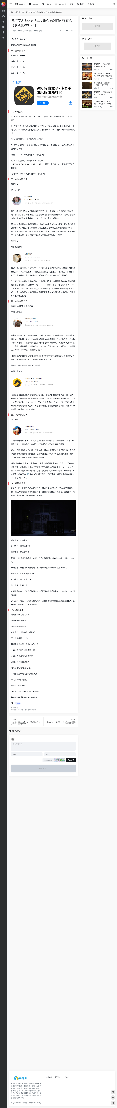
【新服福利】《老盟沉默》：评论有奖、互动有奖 (103, 103)
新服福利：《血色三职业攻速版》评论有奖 (103, 65)
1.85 (33, 164)
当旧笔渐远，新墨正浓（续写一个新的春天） (102, 84)
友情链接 (91, 4)
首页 (12, 12)
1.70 (15, 164)
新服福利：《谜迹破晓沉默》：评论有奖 (103, 93)
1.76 (21, 164)
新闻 (22, 12)
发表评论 (71, 760)
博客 (71, 4)
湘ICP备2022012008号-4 (34, 1103)
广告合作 (66, 1077)
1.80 (27, 164)
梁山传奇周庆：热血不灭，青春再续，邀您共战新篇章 (103, 75)
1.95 (39, 164)
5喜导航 (38, 31)
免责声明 (49, 1077)
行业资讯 (17, 12)
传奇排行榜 (80, 4)
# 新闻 (18, 703)
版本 (21, 50)
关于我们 (58, 1077)
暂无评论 (16, 731)
